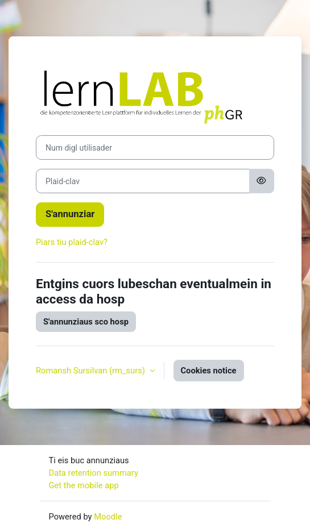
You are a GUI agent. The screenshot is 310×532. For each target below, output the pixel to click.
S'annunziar (70, 214)
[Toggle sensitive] (261, 181)
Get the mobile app (84, 485)
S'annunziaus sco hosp (86, 322)
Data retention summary (93, 473)
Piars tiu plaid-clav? (72, 242)
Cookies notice (209, 370)
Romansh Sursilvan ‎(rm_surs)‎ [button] (91, 370)
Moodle (108, 517)
